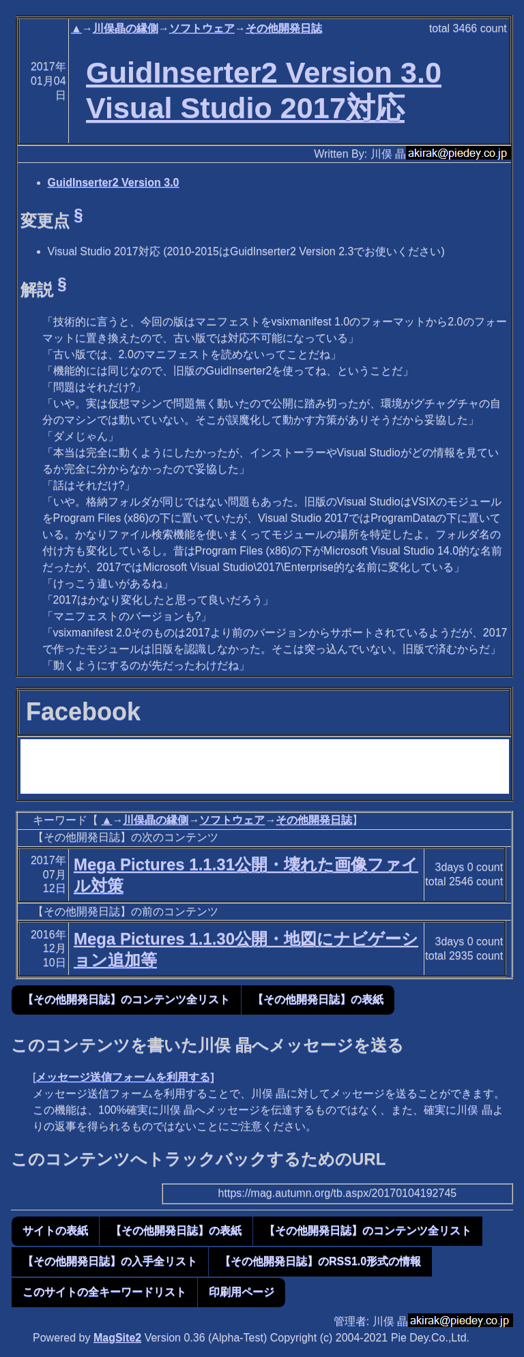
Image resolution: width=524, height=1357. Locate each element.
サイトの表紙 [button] (55, 1230)
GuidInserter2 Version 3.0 (113, 182)
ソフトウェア (202, 28)
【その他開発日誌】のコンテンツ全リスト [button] (126, 999)
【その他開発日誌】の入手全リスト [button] (110, 1261)
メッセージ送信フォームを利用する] (124, 1077)
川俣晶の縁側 (125, 28)
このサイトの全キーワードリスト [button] (104, 1292)
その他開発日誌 (284, 28)
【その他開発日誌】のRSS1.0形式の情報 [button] (320, 1261)
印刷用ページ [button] (241, 1292)
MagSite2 (117, 1337)
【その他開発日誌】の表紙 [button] (317, 999)
